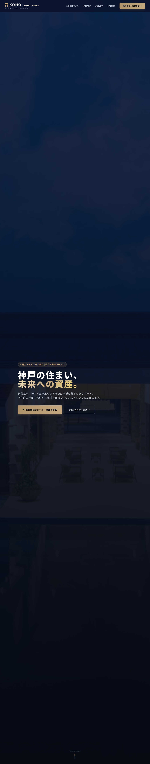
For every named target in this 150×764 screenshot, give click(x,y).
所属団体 (99, 6)
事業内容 (87, 6)
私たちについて (72, 6)
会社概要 (111, 6)
